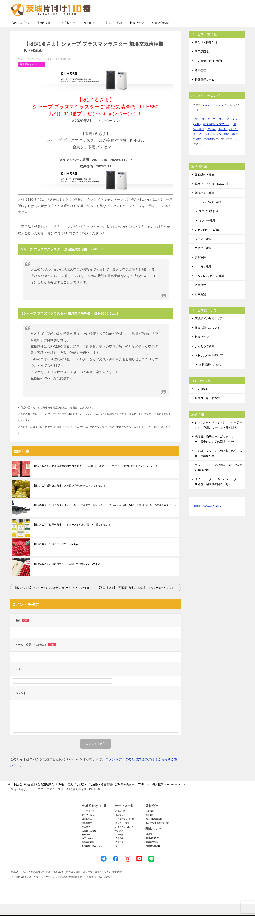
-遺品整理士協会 (152, 857)
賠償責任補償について (92, 854)
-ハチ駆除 (119, 846)
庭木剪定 (200, 305)
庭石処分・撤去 (204, 186)
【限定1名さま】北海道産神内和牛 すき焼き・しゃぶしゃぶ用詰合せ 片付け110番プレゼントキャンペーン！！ (95, 477)
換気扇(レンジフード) (216, 135)
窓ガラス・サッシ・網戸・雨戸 (218, 145)
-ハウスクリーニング (124, 838)
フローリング (201, 130)
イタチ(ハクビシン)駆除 (210, 287)
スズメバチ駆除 (208, 223)
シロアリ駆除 (203, 250)
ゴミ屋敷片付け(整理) (208, 72)
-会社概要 (149, 823)
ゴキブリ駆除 (203, 259)
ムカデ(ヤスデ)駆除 (207, 241)
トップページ (88, 823)
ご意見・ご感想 (112, 34)
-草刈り (118, 858)
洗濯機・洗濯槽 (203, 150)
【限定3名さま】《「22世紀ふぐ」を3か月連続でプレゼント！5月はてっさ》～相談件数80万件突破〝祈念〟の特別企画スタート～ (104, 518)
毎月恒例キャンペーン (32, 76)
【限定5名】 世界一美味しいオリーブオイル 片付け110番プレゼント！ (73, 536)
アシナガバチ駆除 (210, 213)
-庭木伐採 (119, 850)
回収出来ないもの (210, 376)
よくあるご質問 (204, 357)
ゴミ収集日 (202, 400)
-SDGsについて (152, 850)
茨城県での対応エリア (209, 330)
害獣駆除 (200, 269)
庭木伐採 (200, 296)
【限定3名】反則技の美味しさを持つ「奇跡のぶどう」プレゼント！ (70, 497)
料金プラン (137, 34)
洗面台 (211, 140)
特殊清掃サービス (206, 91)
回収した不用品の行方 (209, 367)
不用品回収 (202, 63)
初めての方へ (20, 34)
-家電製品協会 (151, 854)
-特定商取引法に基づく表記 (157, 835)
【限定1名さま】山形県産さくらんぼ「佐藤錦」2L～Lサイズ (66, 575)
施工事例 (88, 34)
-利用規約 (149, 827)
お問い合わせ (160, 34)
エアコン (218, 130)
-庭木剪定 (119, 854)
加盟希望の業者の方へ (207, 518)
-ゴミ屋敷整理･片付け (124, 831)
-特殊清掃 (119, 842)
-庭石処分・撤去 (122, 835)
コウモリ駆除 (203, 278)
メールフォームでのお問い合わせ (208, 23)
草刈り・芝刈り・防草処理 (211, 195)
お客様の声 (68, 34)
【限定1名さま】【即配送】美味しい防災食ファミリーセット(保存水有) (137, 599)
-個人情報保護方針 (153, 831)
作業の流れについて (207, 339)
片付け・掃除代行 (206, 54)
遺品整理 (200, 81)
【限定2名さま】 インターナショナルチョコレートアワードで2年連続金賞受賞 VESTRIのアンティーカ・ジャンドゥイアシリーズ (55, 599)
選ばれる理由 (45, 34)
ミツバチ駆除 (207, 232)
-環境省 (148, 846)
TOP (78, 796)
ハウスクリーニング (211, 116)
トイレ (222, 140)
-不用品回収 (120, 823)
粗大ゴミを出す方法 (207, 409)
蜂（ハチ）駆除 (204, 204)
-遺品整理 (119, 827)
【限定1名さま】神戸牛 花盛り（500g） (56, 556)
